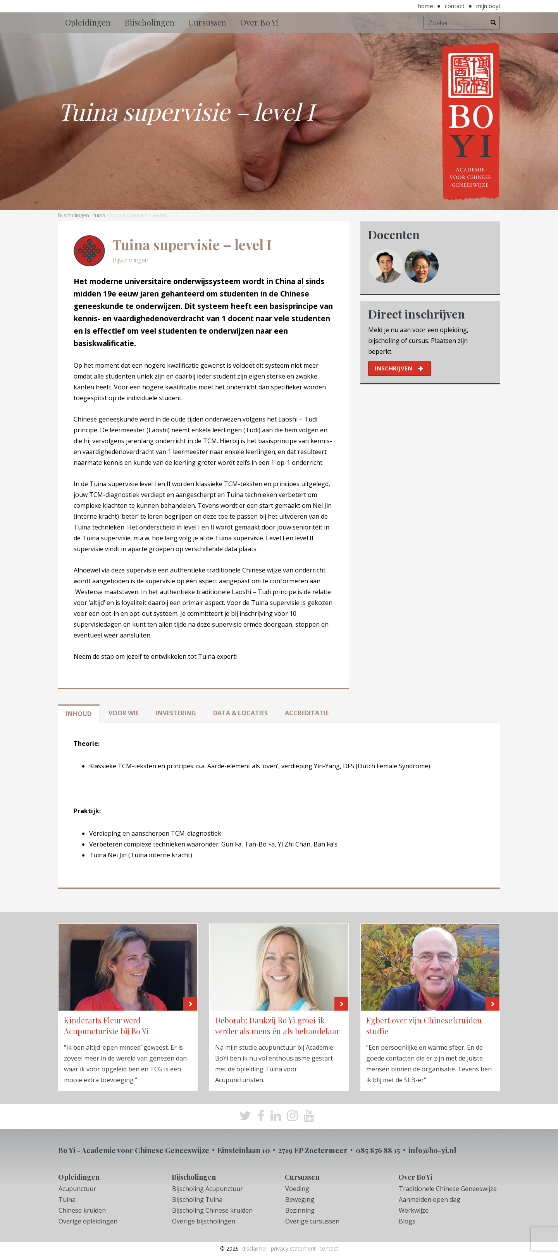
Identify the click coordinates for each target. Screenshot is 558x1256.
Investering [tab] (176, 713)
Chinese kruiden (82, 1210)
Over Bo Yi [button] (259, 22)
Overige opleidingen (88, 1221)
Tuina (99, 215)
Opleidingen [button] (87, 22)
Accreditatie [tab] (307, 713)
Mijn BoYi (488, 6)
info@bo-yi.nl (432, 1150)
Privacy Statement (293, 1248)
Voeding (297, 1188)
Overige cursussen (312, 1221)
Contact (455, 6)
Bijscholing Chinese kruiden (212, 1210)
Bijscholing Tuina (197, 1199)
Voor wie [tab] (123, 713)
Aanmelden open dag (429, 1199)
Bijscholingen (73, 215)
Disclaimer (254, 1248)
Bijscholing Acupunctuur (207, 1188)
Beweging (299, 1199)
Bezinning (300, 1210)
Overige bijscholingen (203, 1221)
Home (425, 6)
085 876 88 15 (378, 1150)
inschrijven (393, 368)
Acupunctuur (77, 1188)
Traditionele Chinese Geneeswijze (448, 1188)
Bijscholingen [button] (149, 22)
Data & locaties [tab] (240, 713)
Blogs (407, 1221)
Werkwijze (414, 1210)
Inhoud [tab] (78, 713)
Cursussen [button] (207, 22)
